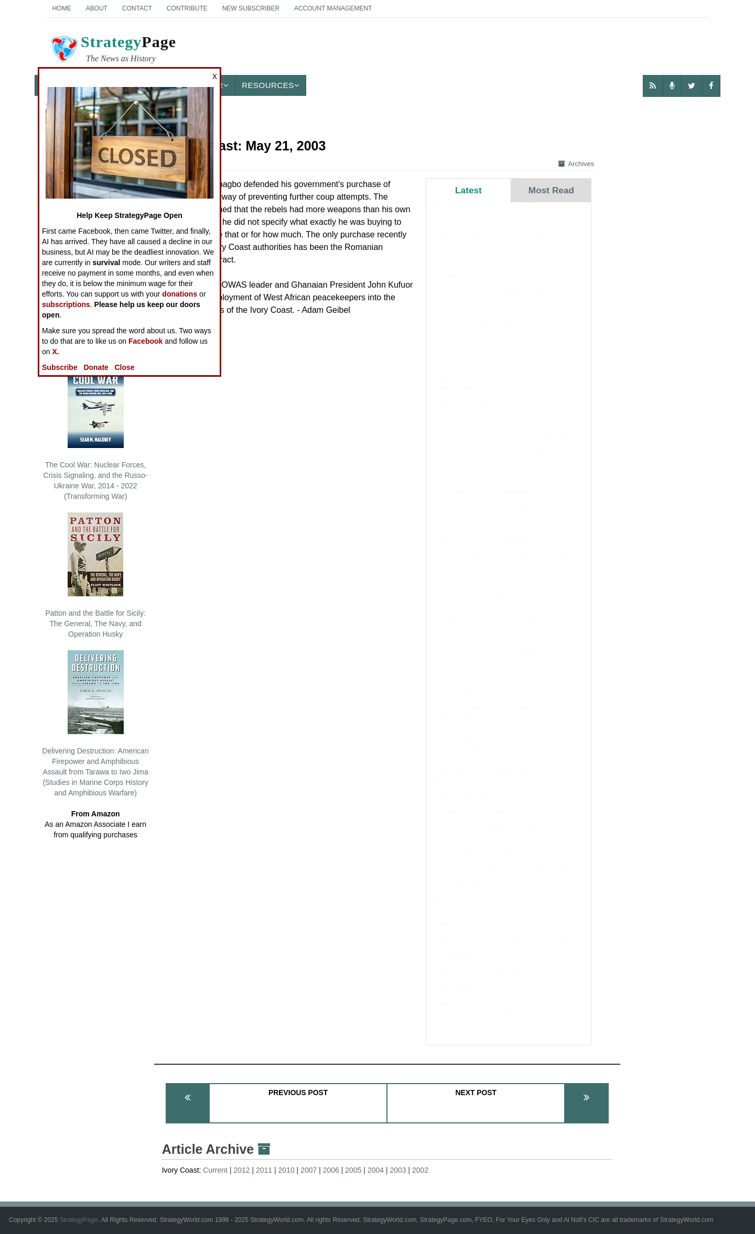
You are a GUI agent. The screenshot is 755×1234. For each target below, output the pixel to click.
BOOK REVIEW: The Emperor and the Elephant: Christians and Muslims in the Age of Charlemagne (505, 459)
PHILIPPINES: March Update (487, 840)
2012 (241, 1170)
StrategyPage (79, 1220)
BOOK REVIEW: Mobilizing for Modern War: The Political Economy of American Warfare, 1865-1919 (506, 922)
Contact (137, 8)
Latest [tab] (468, 190)
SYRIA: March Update (474, 860)
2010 (286, 1170)
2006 (331, 1170)
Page (112, 50)
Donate (95, 367)
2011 (264, 1170)
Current (215, 1170)
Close (125, 367)
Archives (576, 164)
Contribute (187, 8)
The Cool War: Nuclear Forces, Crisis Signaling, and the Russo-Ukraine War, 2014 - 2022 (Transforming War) (96, 432)
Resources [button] (270, 85)
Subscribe (60, 367)
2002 (420, 1170)
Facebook (145, 341)
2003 (398, 1170)
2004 (376, 1170)
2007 (308, 1170)
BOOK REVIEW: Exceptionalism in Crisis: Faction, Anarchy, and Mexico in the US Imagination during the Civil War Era (508, 675)
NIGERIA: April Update (475, 336)
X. (55, 351)
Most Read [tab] (551, 190)
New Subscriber (250, 8)
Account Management (333, 8)
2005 (353, 1170)
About (96, 8)
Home (61, 8)
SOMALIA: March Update (480, 582)
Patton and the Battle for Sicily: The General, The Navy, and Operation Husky (95, 575)
